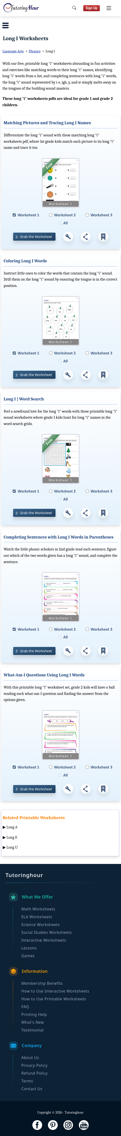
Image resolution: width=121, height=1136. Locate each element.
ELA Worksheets (36, 916)
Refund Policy (34, 1073)
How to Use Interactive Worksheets (55, 991)
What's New (32, 1022)
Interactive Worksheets (43, 940)
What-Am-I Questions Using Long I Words (44, 675)
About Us (30, 1057)
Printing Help (34, 1014)
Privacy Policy (34, 1065)
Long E (12, 837)
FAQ (25, 1006)
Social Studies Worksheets (46, 932)
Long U (12, 847)
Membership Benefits (42, 983)
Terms (27, 1081)
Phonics (34, 51)
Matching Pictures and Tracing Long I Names (47, 122)
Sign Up (92, 8)
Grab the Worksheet (36, 236)
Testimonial (32, 1030)
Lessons (29, 948)
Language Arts (13, 51)
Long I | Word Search (24, 399)
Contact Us (31, 1088)
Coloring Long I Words (25, 261)
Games (28, 955)
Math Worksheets (38, 909)
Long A (12, 827)
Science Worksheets (40, 924)
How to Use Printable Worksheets (53, 999)
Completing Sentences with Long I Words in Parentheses (58, 537)
